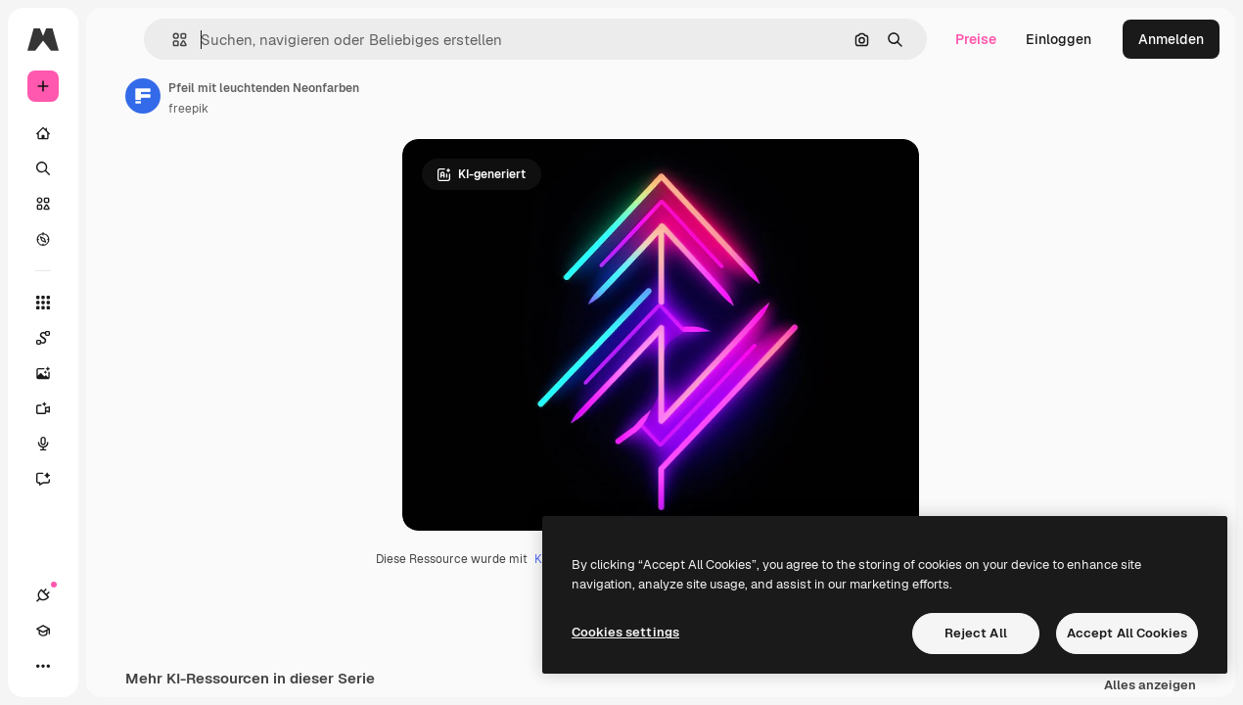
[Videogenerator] (52, 408)
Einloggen (1058, 39)
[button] (172, 39)
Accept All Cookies (1127, 633)
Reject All (975, 633)
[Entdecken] (43, 239)
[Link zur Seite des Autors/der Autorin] (143, 96)
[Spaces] (52, 337)
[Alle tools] (43, 302)
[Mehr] (43, 666)
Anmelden (1171, 39)
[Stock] (43, 203)
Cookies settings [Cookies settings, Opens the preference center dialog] (625, 632)
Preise (975, 39)
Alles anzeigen (1150, 686)
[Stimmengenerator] (52, 443)
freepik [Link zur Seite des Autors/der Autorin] (188, 109)
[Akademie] (43, 630)
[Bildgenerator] (52, 373)
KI (539, 559)
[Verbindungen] (43, 595)
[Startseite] (43, 133)
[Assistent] (52, 478)
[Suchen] (43, 168)
